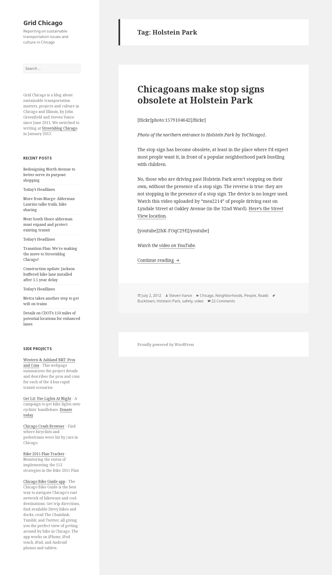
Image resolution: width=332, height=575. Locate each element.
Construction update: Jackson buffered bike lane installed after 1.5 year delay (49, 274)
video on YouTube (177, 245)
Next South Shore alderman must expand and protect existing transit (47, 224)
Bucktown (146, 301)
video (199, 301)
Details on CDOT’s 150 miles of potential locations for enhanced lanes (51, 318)
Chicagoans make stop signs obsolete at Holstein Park (200, 94)
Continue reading (159, 260)
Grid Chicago (42, 22)
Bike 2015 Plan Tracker (44, 453)
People (250, 295)
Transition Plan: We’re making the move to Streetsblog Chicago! (50, 254)
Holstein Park (168, 301)
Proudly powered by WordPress (165, 344)
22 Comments (223, 301)
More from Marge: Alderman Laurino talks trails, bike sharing (49, 204)
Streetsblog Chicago (59, 128)
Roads (263, 295)
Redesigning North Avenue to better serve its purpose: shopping (49, 175)
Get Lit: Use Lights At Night (47, 398)
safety (187, 301)
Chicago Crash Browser (44, 426)
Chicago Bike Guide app (44, 481)
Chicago (206, 295)
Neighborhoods (228, 295)
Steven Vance (180, 295)
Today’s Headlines (39, 189)
